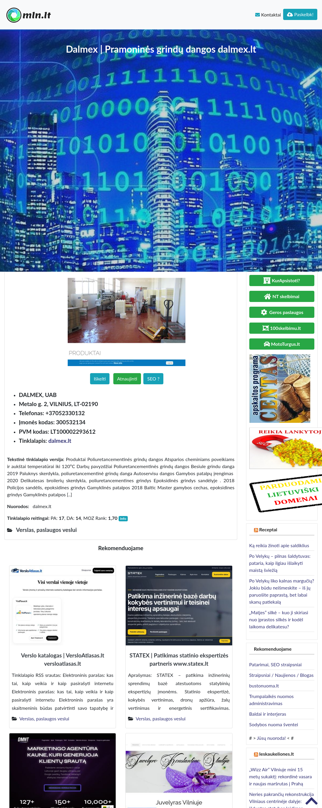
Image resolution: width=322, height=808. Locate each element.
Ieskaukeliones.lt (276, 754)
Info (123, 518)
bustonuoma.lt (264, 685)
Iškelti (100, 378)
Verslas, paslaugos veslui (44, 718)
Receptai (268, 529)
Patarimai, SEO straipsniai (275, 664)
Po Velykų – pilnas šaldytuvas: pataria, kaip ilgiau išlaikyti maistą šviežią (280, 563)
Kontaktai (268, 14)
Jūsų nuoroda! (271, 738)
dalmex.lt (59, 440)
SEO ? (153, 378)
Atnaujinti (127, 378)
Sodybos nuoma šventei (273, 724)
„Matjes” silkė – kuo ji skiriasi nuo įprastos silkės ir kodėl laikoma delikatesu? (278, 619)
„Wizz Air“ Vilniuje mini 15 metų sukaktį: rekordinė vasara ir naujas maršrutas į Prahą (280, 776)
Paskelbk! (300, 14)
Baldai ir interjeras (267, 714)
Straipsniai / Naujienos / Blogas (281, 675)
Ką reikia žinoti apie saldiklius (279, 545)
